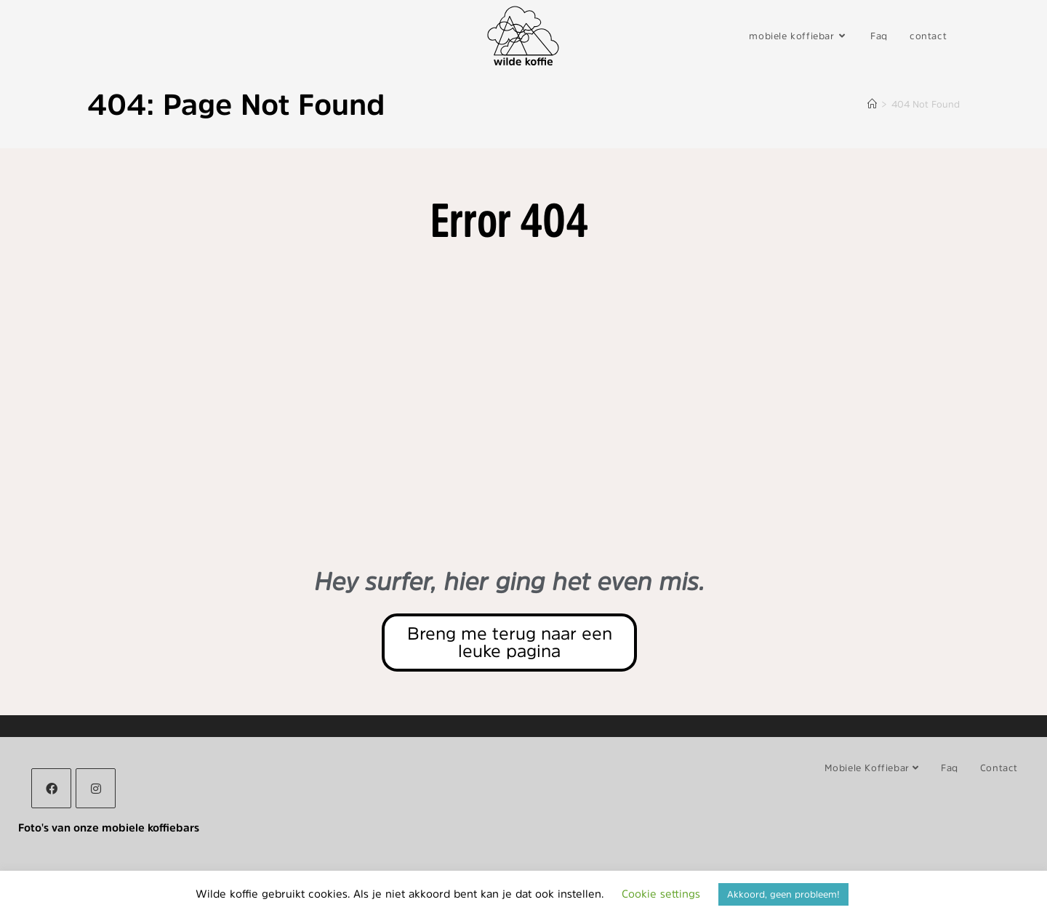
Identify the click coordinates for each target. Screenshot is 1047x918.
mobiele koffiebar (872, 768)
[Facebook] (51, 788)
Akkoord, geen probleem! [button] (783, 894)
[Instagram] (96, 788)
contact (999, 768)
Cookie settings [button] (661, 893)
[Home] (872, 104)
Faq (949, 768)
